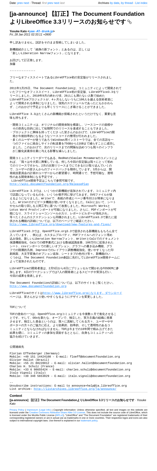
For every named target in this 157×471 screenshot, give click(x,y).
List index (141, 2)
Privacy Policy (17, 457)
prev (20, 2)
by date (114, 2)
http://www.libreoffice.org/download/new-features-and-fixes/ (60, 247)
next (26, 2)
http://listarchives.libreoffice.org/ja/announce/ (75, 436)
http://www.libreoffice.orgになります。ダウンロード (82, 324)
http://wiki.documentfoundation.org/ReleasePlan (49, 202)
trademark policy (89, 468)
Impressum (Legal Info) (39, 457)
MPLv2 (59, 463)
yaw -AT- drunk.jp (41, 31)
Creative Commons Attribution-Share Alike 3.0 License (57, 460)
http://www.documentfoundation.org (38, 316)
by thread (127, 2)
